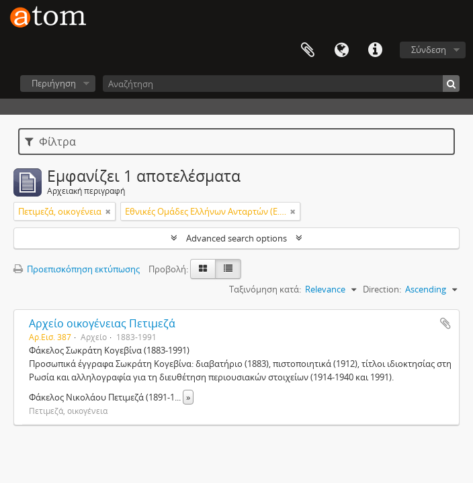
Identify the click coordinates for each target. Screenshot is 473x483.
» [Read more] (188, 397)
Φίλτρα (50, 141)
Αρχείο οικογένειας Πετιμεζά (102, 323)
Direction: (382, 289)
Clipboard (308, 50)
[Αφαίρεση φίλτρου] (108, 211)
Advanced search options (236, 238)
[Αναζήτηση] (281, 83)
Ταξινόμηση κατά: (265, 289)
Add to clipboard (445, 323)
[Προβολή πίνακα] (228, 269)
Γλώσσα (341, 50)
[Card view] (203, 269)
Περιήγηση (54, 83)
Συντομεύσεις (375, 50)
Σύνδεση (428, 50)
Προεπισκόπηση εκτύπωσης (76, 269)
